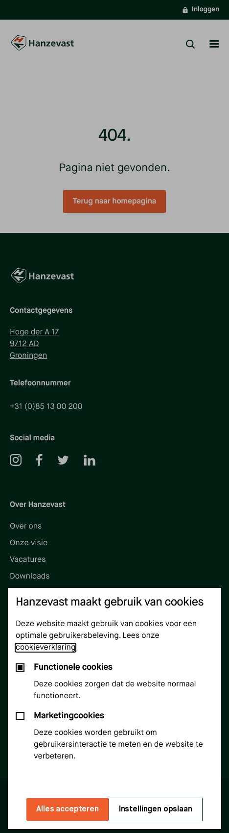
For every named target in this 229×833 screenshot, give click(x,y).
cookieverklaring (45, 648)
